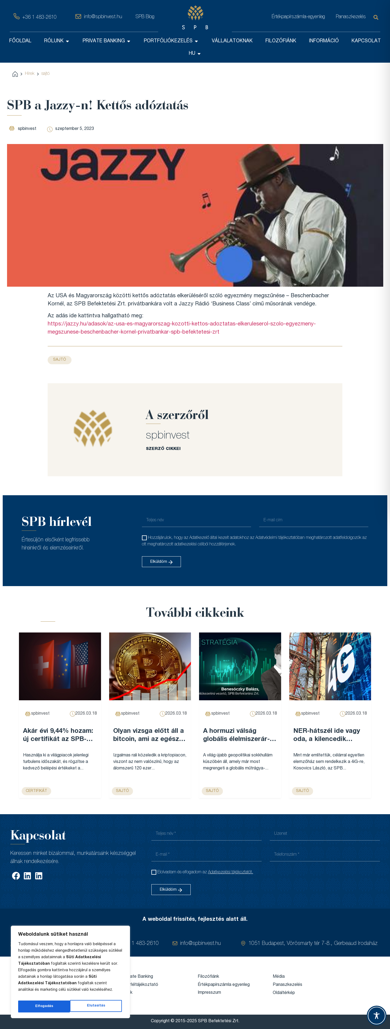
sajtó (45, 74)
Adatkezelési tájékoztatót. (230, 872)
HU (195, 53)
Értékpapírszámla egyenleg (224, 985)
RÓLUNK (57, 41)
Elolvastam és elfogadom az (205, 872)
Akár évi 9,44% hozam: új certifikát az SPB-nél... (58, 735)
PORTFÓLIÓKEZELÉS (171, 41)
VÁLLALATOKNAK (232, 41)
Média (279, 976)
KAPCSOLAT (366, 41)
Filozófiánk (208, 976)
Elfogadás (97, 1006)
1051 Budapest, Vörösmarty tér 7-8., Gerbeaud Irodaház (313, 943)
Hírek (29, 74)
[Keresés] (376, 17)
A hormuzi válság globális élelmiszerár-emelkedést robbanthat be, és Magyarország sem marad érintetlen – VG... (240, 735)
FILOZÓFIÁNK (280, 41)
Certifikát (36, 791)
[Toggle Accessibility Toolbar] (376, 1015)
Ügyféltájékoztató (140, 985)
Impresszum (209, 992)
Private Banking (138, 976)
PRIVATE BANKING (107, 41)
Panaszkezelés (351, 17)
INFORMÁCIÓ (324, 41)
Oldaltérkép (284, 993)
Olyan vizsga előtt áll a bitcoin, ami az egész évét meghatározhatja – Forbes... (148, 735)
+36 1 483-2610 (39, 17)
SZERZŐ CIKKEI (163, 449)
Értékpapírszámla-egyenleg (298, 17)
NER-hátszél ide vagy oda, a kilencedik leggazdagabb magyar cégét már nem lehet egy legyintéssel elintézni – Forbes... (328, 735)
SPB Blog (144, 17)
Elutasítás (44, 1006)
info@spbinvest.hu (103, 17)
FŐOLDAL (20, 41)
